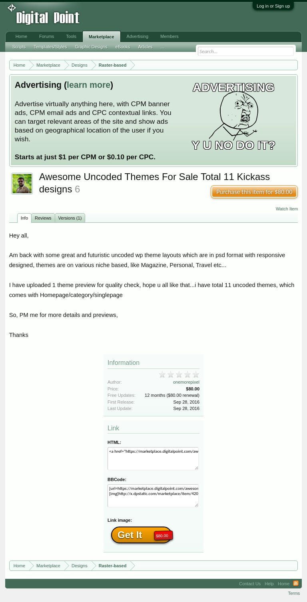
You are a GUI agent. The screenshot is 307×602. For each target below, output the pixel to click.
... (162, 46)
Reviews (43, 218)
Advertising (137, 36)
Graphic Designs (91, 46)
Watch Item (287, 208)
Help (269, 583)
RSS (296, 583)
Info (24, 218)
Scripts (19, 46)
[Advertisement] (132, 17)
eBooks (123, 46)
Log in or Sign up (273, 6)
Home (21, 36)
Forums (46, 36)
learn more (88, 85)
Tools (71, 36)
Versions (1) (70, 218)
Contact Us (250, 583)
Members (169, 36)
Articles (145, 46)
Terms (294, 593)
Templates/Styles (50, 46)
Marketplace (101, 36)
